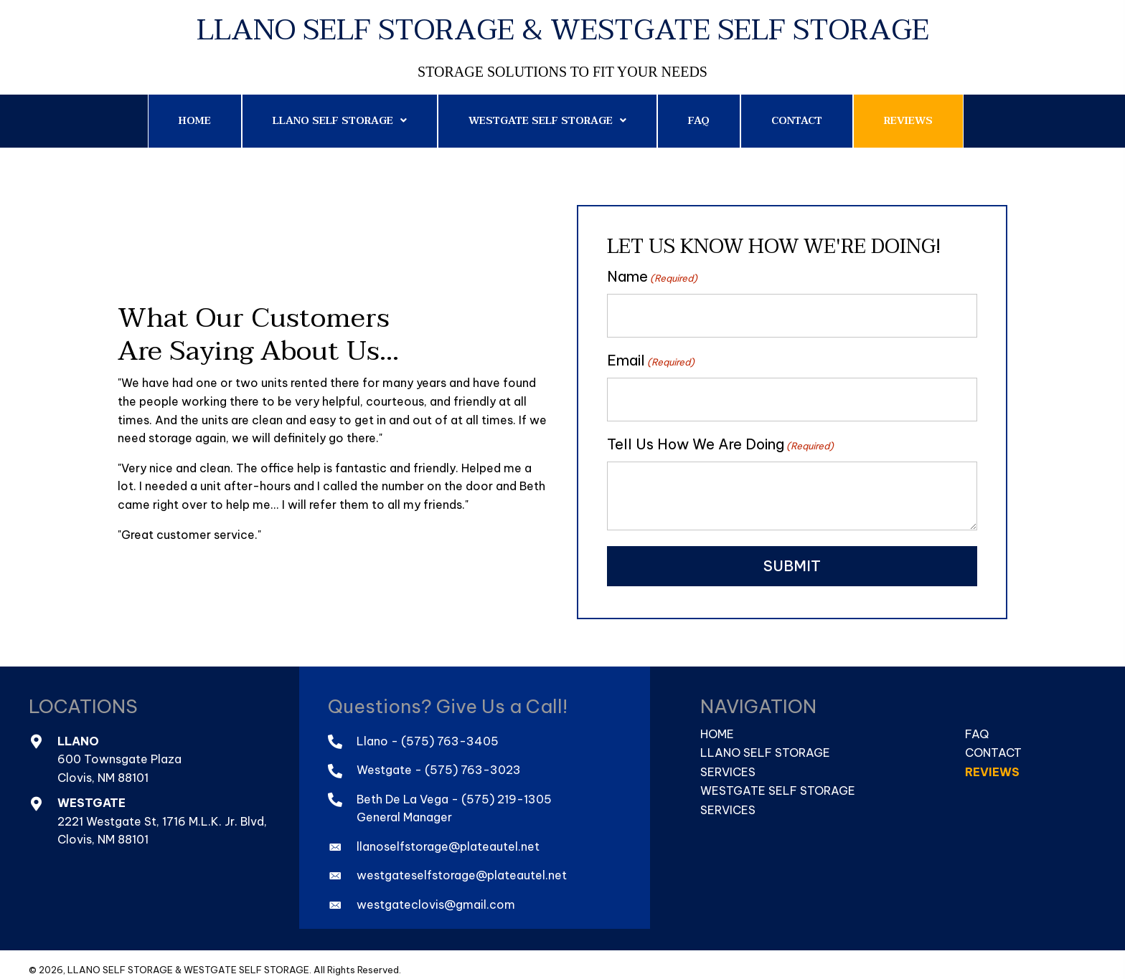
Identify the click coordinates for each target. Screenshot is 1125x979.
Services (728, 762)
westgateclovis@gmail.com (436, 894)
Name (652, 276)
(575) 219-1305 (506, 789)
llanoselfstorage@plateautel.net (448, 836)
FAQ (977, 724)
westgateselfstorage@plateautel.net (462, 866)
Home (717, 724)
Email (651, 355)
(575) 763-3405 (450, 731)
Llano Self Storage (765, 743)
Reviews (992, 762)
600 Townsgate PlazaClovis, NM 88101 (119, 758)
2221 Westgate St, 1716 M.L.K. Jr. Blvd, (163, 811)
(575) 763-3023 (473, 760)
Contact (993, 743)
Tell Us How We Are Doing (720, 435)
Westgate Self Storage (777, 781)
